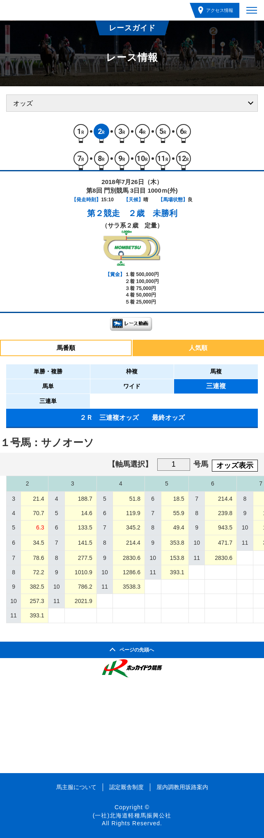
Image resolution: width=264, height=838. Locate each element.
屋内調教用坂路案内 (182, 787)
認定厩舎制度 (126, 787)
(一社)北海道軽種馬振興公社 (132, 815)
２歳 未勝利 (152, 213)
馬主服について (76, 787)
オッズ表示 (234, 465)
